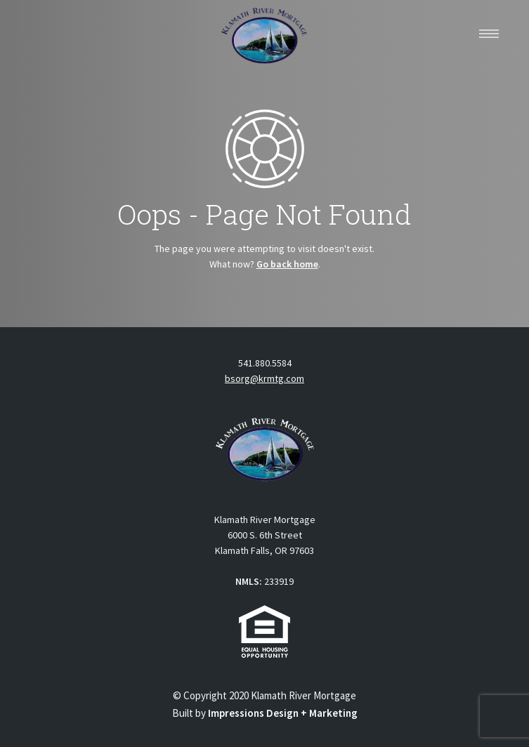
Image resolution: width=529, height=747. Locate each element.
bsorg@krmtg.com (264, 378)
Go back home (287, 264)
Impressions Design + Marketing (283, 713)
